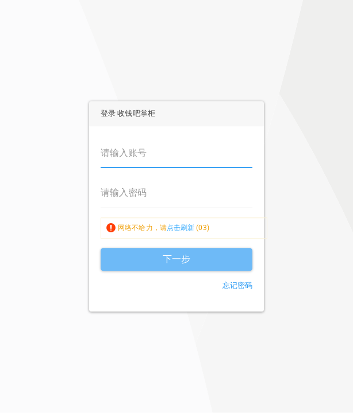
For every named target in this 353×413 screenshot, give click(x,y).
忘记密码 (237, 285)
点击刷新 (180, 228)
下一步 (176, 259)
